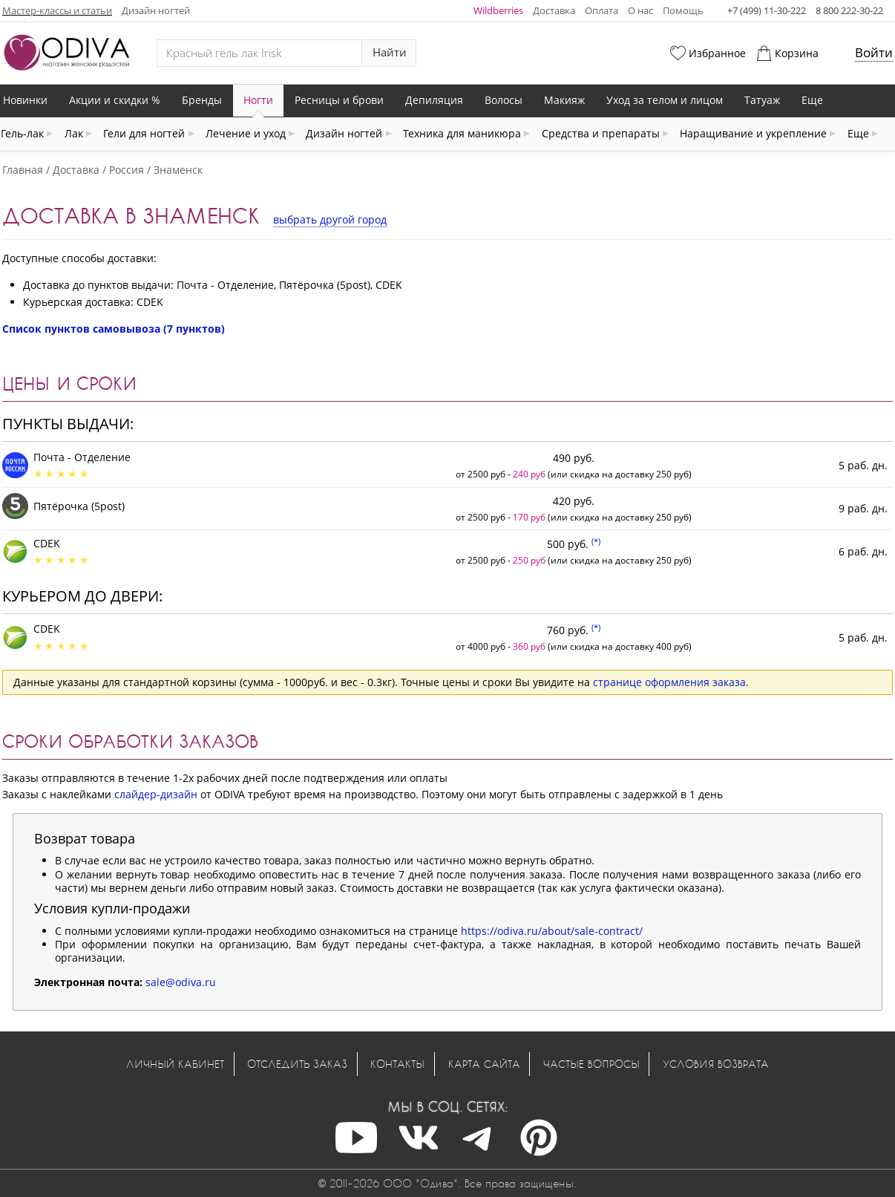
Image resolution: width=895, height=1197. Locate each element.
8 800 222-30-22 (849, 10)
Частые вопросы (591, 1063)
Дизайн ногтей (156, 10)
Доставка (554, 10)
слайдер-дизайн (155, 794)
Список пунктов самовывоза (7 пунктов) (113, 329)
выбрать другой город (330, 219)
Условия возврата (716, 1063)
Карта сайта (484, 1063)
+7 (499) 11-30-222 (766, 10)
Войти (874, 52)
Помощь (683, 10)
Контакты (397, 1063)
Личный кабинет (175, 1063)
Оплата (601, 10)
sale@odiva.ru (180, 982)
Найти (390, 52)
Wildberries (498, 10)
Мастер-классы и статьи (57, 10)
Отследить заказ (297, 1063)
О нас (640, 10)
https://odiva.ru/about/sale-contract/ (552, 931)
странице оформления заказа (669, 682)
